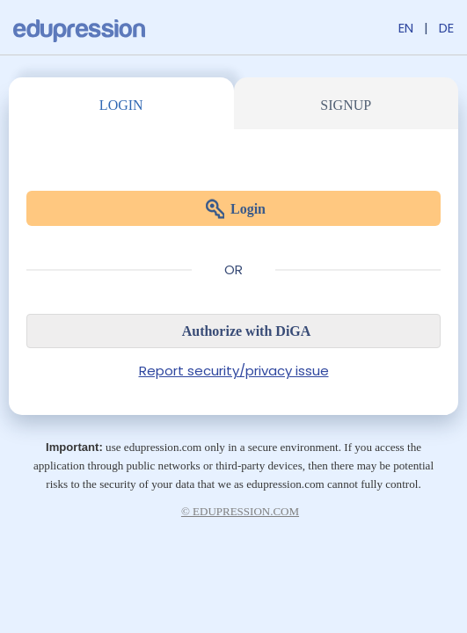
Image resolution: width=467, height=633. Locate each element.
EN (405, 27)
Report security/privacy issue (234, 370)
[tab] (121, 102)
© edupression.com (240, 511)
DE (446, 27)
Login (121, 105)
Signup (345, 105)
